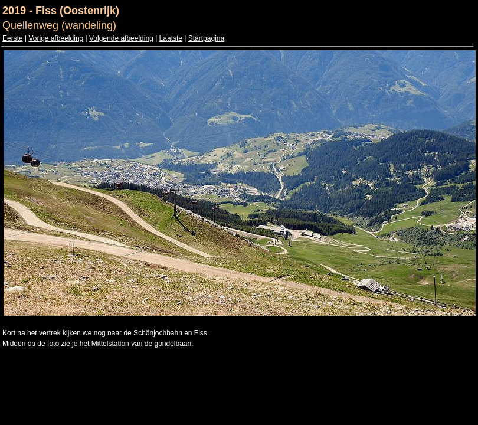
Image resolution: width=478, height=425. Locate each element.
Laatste (170, 38)
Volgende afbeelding (121, 38)
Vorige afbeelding (55, 38)
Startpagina (206, 38)
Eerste (12, 38)
